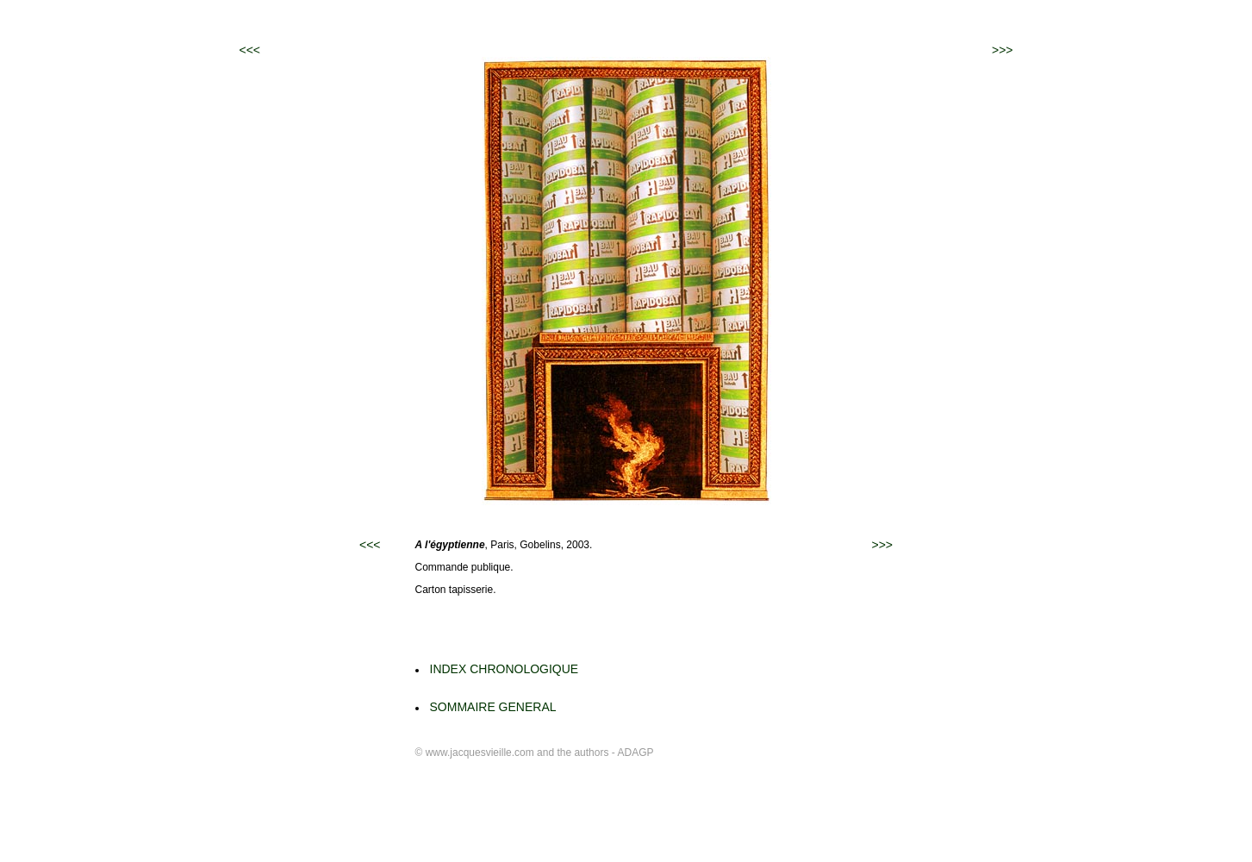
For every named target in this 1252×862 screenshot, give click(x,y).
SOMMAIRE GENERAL (493, 707)
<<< (250, 50)
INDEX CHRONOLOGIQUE (504, 669)
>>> (1002, 50)
